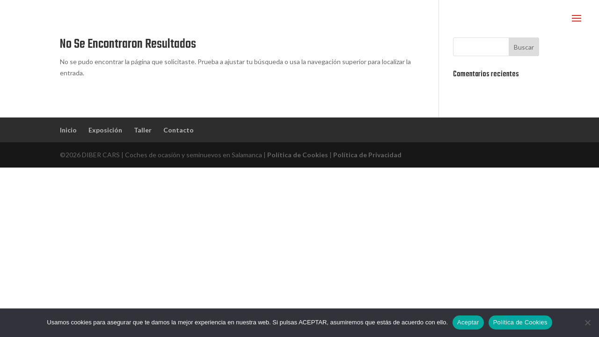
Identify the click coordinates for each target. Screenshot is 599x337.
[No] (587, 322)
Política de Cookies (297, 155)
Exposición (105, 130)
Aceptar (468, 322)
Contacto (178, 130)
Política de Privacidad (367, 155)
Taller (143, 130)
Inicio (68, 130)
